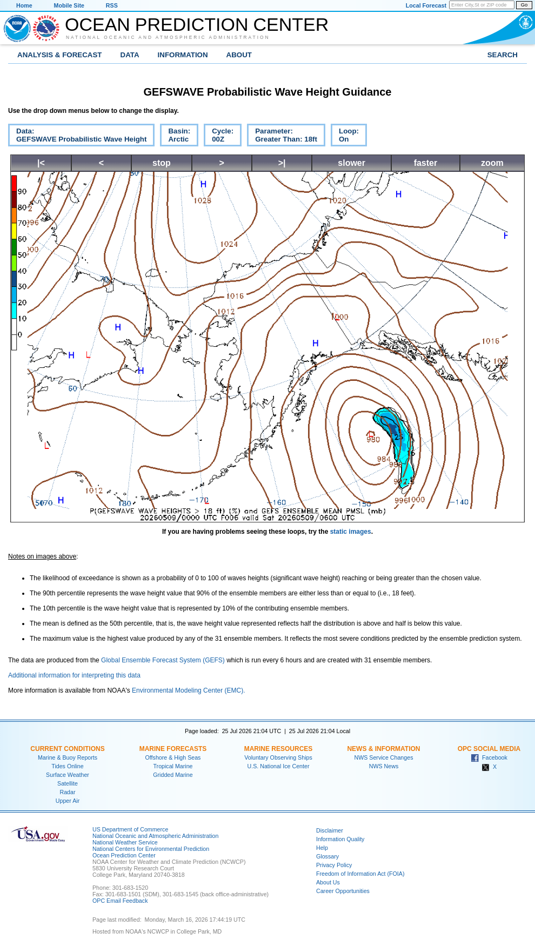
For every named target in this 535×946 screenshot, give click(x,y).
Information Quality (340, 839)
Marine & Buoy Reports (67, 757)
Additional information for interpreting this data (74, 675)
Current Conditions (67, 749)
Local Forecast (426, 5)
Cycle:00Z (218, 136)
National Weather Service (125, 842)
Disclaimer (329, 830)
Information (183, 55)
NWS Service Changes (384, 757)
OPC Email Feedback (120, 900)
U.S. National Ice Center (279, 766)
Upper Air (67, 800)
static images (350, 531)
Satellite (67, 783)
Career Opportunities (343, 891)
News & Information (383, 749)
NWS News (383, 766)
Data (130, 55)
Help (322, 847)
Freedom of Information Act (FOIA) (360, 873)
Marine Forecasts (173, 749)
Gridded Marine (172, 774)
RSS (112, 5)
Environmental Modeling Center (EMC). (188, 690)
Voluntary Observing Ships (278, 757)
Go (524, 5)
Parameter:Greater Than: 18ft (282, 136)
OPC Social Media (489, 749)
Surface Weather (67, 774)
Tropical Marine (172, 766)
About (239, 55)
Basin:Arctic (175, 136)
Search (502, 55)
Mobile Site (69, 5)
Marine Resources (278, 749)
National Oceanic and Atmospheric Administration (168, 37)
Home (24, 5)
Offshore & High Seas (173, 757)
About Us (328, 882)
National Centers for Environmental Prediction (150, 849)
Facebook (489, 757)
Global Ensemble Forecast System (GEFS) (163, 660)
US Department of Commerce (130, 829)
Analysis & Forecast (59, 55)
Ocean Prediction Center (197, 24)
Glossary (327, 856)
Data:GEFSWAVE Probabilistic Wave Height (77, 136)
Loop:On (345, 136)
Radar (67, 792)
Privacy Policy (334, 865)
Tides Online (67, 766)
